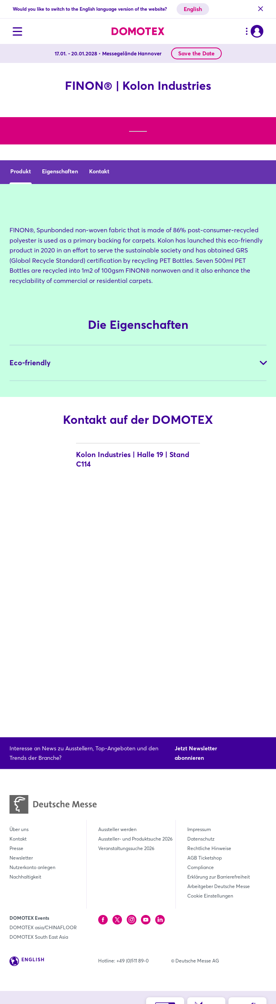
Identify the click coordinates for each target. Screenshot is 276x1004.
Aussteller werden (117, 829)
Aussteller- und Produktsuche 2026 (135, 839)
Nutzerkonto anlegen (32, 867)
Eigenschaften (60, 320)
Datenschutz (201, 839)
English (193, 9)
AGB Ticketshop (204, 858)
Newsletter (21, 858)
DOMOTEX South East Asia (39, 937)
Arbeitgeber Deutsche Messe (218, 886)
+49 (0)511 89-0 (132, 961)
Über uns (19, 829)
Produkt (20, 320)
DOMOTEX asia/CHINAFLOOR (43, 927)
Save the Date (196, 53)
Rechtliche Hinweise (209, 848)
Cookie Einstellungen (210, 896)
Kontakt (99, 320)
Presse (16, 848)
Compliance (200, 867)
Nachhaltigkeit (25, 877)
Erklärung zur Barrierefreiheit (218, 877)
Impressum (199, 829)
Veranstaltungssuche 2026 (126, 848)
